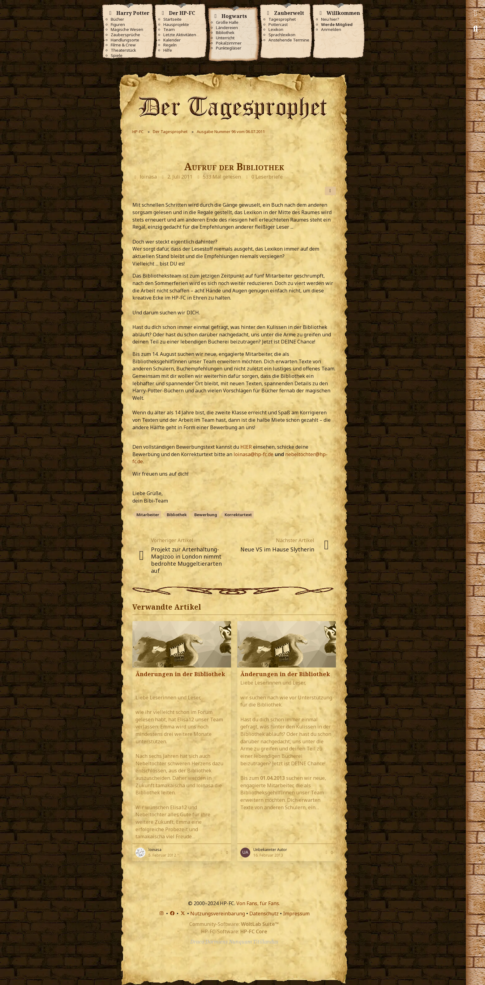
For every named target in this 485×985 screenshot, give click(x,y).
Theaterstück (123, 50)
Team (169, 29)
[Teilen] (330, 191)
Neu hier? (330, 19)
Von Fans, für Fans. (258, 903)
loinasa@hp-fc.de (253, 454)
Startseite (172, 19)
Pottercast (278, 24)
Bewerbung (205, 514)
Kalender (172, 40)
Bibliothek (225, 32)
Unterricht (225, 38)
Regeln (170, 45)
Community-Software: (234, 924)
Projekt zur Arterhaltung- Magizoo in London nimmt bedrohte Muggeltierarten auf (186, 560)
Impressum (296, 913)
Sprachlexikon (281, 34)
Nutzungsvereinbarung (217, 913)
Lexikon (275, 29)
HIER (246, 446)
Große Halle (227, 22)
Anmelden (331, 29)
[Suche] (475, 29)
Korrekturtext (238, 514)
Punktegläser (228, 48)
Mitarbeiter (147, 514)
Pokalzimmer (229, 43)
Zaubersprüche (125, 34)
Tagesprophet (282, 19)
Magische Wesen (127, 29)
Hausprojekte (176, 24)
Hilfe (167, 50)
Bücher (117, 19)
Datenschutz (264, 913)
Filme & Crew (123, 45)
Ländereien (227, 27)
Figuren (118, 24)
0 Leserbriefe (267, 176)
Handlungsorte (125, 40)
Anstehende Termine (288, 40)
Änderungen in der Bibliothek (180, 674)
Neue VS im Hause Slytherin (277, 549)
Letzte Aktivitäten (179, 34)
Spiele (116, 55)
